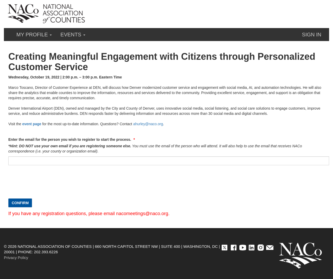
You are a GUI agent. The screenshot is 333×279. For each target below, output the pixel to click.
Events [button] (72, 34)
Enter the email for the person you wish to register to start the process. (70, 139)
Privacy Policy (16, 257)
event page (31, 124)
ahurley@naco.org (148, 124)
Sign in (311, 34)
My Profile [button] (34, 34)
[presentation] (47, 184)
